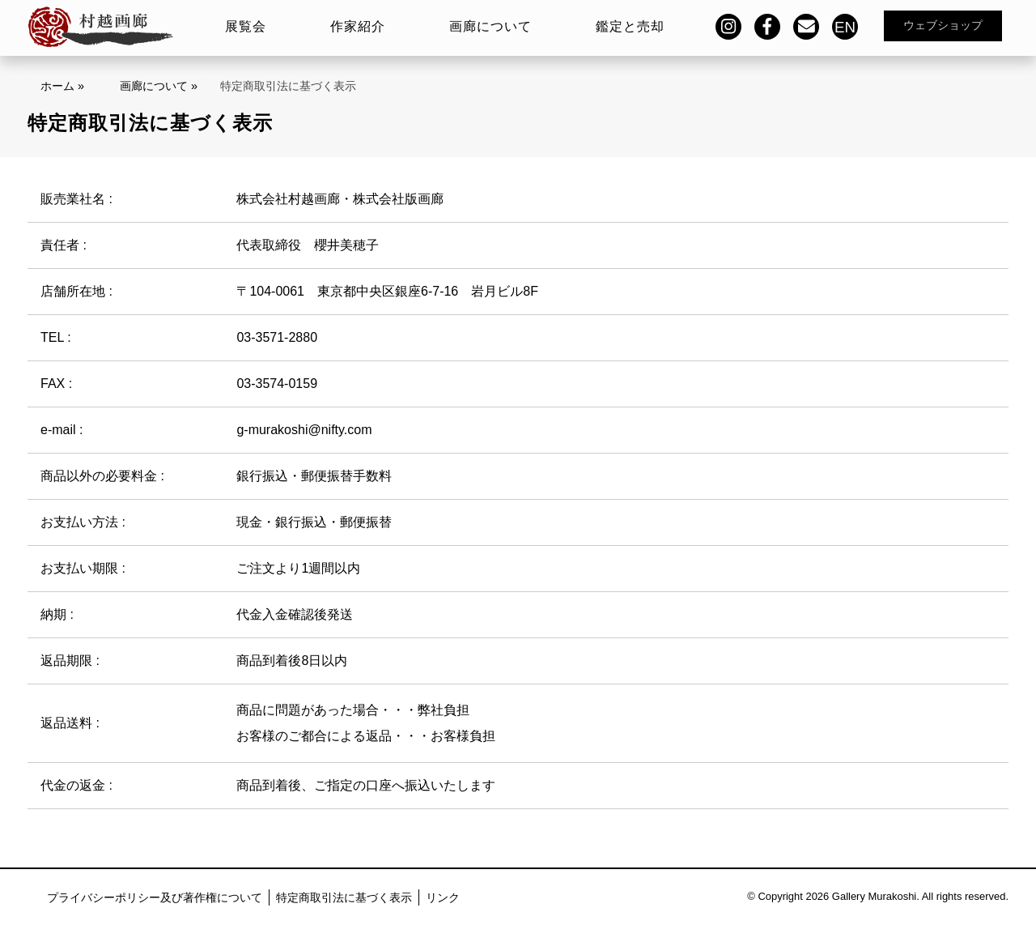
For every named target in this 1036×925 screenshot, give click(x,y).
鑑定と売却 (630, 26)
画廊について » (158, 85)
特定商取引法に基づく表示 (344, 897)
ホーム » (62, 85)
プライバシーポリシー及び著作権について (154, 897)
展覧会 (245, 26)
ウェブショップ (943, 25)
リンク (443, 897)
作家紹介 (357, 26)
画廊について (490, 26)
